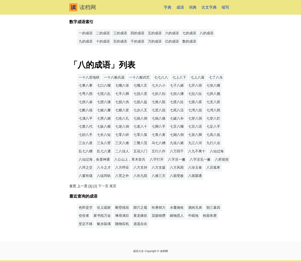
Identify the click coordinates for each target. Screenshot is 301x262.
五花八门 (140, 151)
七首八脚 (195, 135)
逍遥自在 (140, 224)
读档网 (82, 7)
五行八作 (158, 151)
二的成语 (103, 33)
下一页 (103, 186)
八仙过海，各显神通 (94, 159)
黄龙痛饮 (140, 216)
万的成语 (155, 41)
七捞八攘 (104, 102)
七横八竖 (122, 110)
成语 (180, 7)
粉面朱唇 (210, 216)
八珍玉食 (195, 167)
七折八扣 (158, 94)
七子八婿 (177, 85)
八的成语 (206, 33)
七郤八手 (86, 135)
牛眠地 (193, 216)
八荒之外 (122, 176)
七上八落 (197, 77)
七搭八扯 (177, 102)
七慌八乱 (104, 94)
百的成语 (120, 41)
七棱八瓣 (104, 110)
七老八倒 (122, 126)
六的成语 (172, 33)
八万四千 (177, 151)
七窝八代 (86, 126)
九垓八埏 (177, 143)
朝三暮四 (213, 207)
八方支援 (158, 167)
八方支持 (140, 167)
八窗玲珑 (86, 176)
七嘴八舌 (140, 85)
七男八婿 (104, 118)
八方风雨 (177, 167)
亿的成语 (172, 41)
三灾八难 (122, 143)
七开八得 (195, 85)
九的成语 (86, 41)
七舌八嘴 (177, 126)
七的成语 (189, 33)
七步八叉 (140, 110)
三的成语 (120, 33)
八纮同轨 (104, 176)
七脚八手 (158, 126)
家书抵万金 (102, 216)
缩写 (225, 7)
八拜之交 (86, 167)
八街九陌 (140, 176)
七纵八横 (104, 126)
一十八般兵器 (114, 77)
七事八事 (86, 85)
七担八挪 (177, 94)
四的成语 (137, 33)
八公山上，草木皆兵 (129, 159)
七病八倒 (140, 118)
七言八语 (195, 126)
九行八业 (213, 143)
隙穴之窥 (140, 207)
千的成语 (137, 41)
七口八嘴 (104, 85)
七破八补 (177, 118)
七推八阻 (158, 102)
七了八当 (216, 77)
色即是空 (86, 207)
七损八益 (140, 102)
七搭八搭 (195, 102)
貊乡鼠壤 (104, 224)
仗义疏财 (104, 207)
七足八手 (213, 126)
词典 (193, 7)
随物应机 (122, 224)
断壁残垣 (122, 207)
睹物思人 (177, 216)
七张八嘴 (213, 85)
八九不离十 (196, 151)
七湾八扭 (195, 110)
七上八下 (179, 77)
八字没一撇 (176, 159)
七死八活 (177, 110)
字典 (167, 7)
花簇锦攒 (158, 216)
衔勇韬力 (158, 207)
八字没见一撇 (200, 159)
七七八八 (161, 77)
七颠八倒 (177, 135)
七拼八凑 (86, 102)
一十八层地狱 (89, 77)
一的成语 (86, 33)
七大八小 (158, 85)
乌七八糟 (158, 143)
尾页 (112, 186)
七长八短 (104, 135)
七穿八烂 (213, 118)
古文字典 (209, 7)
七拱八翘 (213, 94)
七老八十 (140, 126)
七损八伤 (122, 102)
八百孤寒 (213, 167)
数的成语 (189, 41)
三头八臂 (104, 143)
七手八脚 (122, 94)
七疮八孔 (122, 118)
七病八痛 (158, 118)
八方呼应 (122, 167)
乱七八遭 (104, 151)
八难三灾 (158, 176)
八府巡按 (222, 159)
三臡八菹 (140, 143)
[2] (95, 186)
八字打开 (157, 159)
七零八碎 (122, 135)
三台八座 (86, 143)
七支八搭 (213, 102)
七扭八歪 (140, 94)
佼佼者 (84, 216)
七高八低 (213, 135)
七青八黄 (158, 135)
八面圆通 (195, 176)
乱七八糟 (86, 151)
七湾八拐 (213, 110)
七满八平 (86, 118)
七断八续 (86, 110)
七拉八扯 (195, 94)
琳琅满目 (122, 216)
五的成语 (155, 33)
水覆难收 (177, 207)
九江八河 (195, 143)
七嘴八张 (122, 85)
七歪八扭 (158, 110)
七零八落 (140, 135)
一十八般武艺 (139, 77)
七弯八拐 (86, 94)
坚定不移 (86, 224)
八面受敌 (177, 176)
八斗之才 (104, 167)
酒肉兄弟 (195, 207)
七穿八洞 (195, 118)
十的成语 (103, 41)
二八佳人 (122, 151)
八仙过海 (217, 151)
